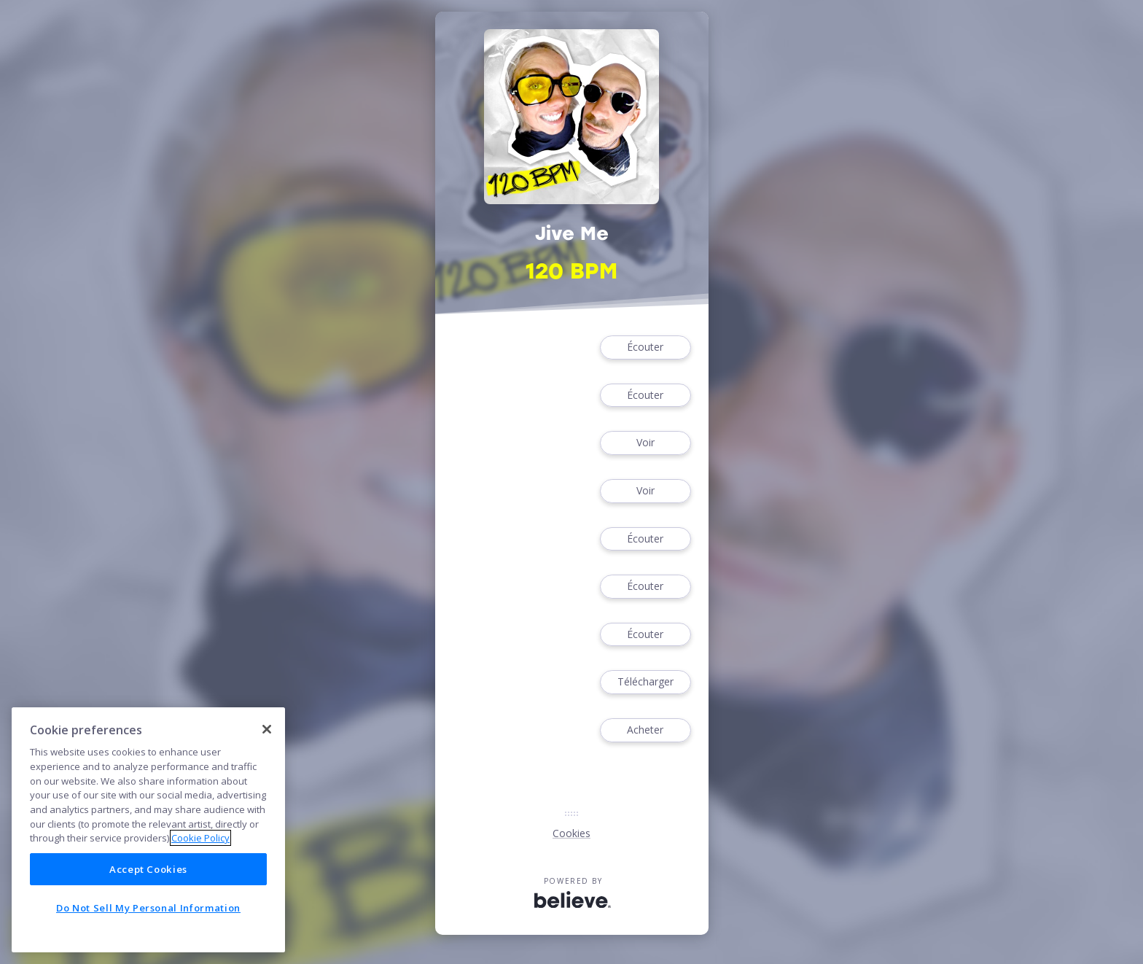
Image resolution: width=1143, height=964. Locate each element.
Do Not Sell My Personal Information (148, 907)
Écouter (645, 347)
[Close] (267, 729)
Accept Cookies (148, 869)
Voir (645, 443)
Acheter (645, 730)
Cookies (571, 833)
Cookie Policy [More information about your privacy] (200, 837)
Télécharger (645, 682)
